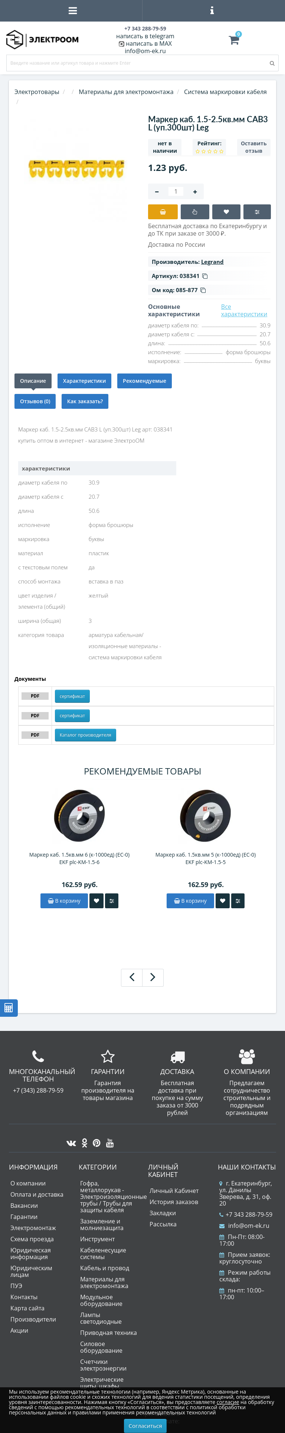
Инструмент (97, 1239)
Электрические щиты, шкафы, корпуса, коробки (105, 1386)
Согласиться (145, 1425)
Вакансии (24, 1205)
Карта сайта (27, 1308)
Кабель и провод (104, 1268)
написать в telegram (145, 36)
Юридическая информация (30, 1253)
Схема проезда (32, 1239)
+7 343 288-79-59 (245, 1214)
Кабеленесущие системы (103, 1253)
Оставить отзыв (254, 147)
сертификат (72, 696)
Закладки (163, 1213)
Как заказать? (85, 401)
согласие (228, 1401)
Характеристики (84, 380)
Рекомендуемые (144, 380)
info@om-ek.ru (145, 51)
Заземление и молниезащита (102, 1224)
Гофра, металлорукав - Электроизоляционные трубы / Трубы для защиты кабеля (113, 1196)
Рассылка (163, 1224)
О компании (28, 1183)
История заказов (174, 1202)
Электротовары (36, 92)
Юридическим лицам (31, 1271)
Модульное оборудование (101, 1300)
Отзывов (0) (35, 401)
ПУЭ (16, 1286)
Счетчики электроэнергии (103, 1365)
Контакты (23, 1297)
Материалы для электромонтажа (104, 1282)
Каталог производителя (85, 735)
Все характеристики (244, 310)
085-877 (191, 290)
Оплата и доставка (36, 1194)
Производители (33, 1319)
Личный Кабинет (174, 1191)
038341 (193, 275)
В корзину (64, 900)
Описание (33, 380)
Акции (19, 1330)
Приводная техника (108, 1333)
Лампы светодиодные (101, 1318)
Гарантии (23, 1217)
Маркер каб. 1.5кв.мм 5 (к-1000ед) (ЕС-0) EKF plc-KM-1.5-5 (205, 858)
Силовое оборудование (101, 1347)
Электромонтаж (33, 1228)
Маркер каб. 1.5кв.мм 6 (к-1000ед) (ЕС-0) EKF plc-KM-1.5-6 (79, 858)
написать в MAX (149, 43)
